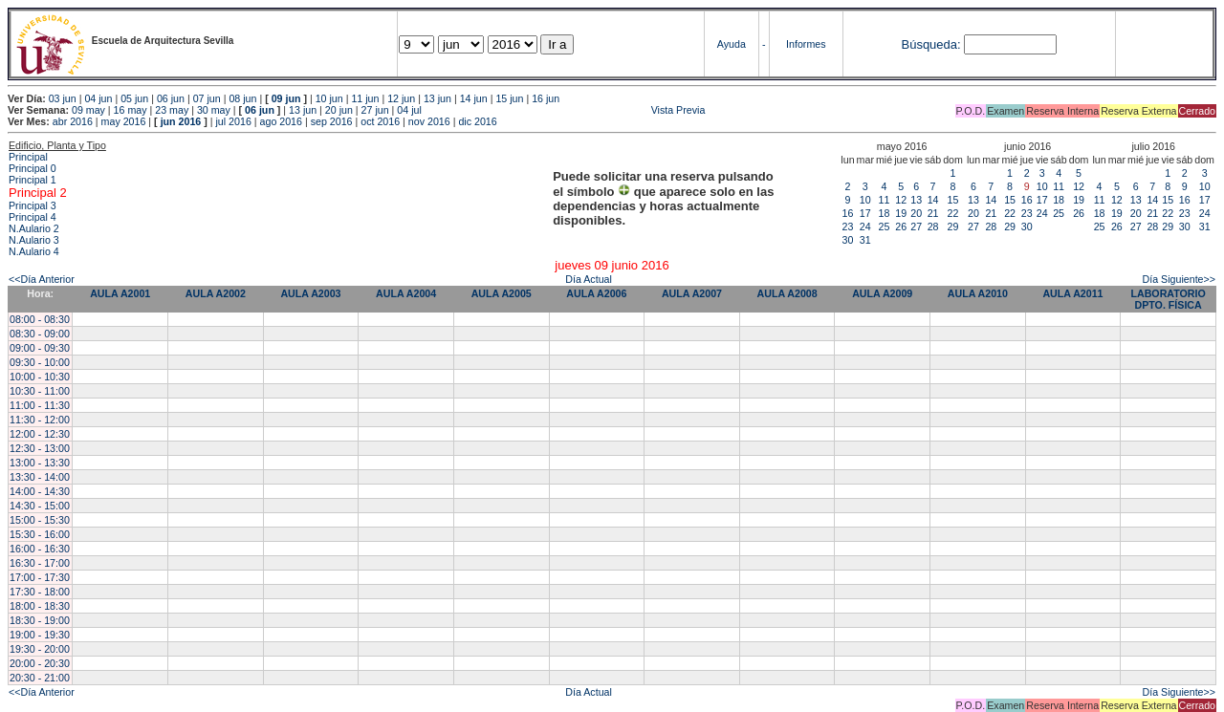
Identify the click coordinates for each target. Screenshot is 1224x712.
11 (884, 199)
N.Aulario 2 (34, 228)
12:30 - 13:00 (40, 448)
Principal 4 (32, 217)
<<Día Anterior (42, 279)
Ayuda (731, 44)
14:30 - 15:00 (40, 505)
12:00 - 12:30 (40, 434)
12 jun (401, 98)
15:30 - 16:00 (40, 534)
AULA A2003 (310, 293)
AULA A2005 (501, 293)
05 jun (134, 98)
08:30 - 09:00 (40, 333)
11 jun (365, 98)
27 (916, 226)
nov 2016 (429, 121)
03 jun (62, 98)
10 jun (329, 98)
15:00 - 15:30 (40, 520)
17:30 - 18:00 (40, 591)
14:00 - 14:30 (40, 491)
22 (953, 213)
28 (933, 226)
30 (848, 240)
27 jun (375, 110)
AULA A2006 (596, 293)
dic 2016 (477, 121)
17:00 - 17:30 (40, 577)
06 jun (171, 98)
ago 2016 (281, 121)
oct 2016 (380, 121)
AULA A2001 (120, 293)
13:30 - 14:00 (40, 477)
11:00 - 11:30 (40, 405)
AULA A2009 (882, 293)
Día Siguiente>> (1179, 279)
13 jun (437, 98)
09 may (88, 110)
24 (865, 226)
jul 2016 (233, 121)
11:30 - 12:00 (40, 419)
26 (901, 226)
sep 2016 (332, 121)
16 (848, 213)
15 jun (509, 98)
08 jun (242, 98)
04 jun (98, 98)
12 (901, 199)
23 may (171, 110)
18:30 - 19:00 (40, 620)
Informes (805, 44)
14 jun (474, 98)
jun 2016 (181, 121)
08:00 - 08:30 (40, 319)
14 (933, 199)
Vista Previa (565, 110)
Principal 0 (32, 168)
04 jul (409, 110)
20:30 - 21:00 (40, 677)
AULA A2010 (978, 293)
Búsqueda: (930, 44)
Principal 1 (32, 179)
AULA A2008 (787, 293)
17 (865, 213)
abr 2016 (73, 121)
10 (865, 199)
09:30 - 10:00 (40, 362)
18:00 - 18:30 (40, 606)
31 (865, 240)
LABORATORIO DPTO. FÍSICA (1167, 299)
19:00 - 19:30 (40, 634)
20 (916, 213)
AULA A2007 (692, 293)
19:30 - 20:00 (40, 649)
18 (884, 213)
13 (916, 199)
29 (953, 226)
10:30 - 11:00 (40, 391)
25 (884, 226)
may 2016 (123, 121)
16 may (130, 110)
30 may (213, 110)
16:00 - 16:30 (40, 548)
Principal (28, 156)
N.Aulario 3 (34, 240)
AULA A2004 (406, 293)
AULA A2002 (216, 293)
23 (848, 226)
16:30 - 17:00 (40, 563)
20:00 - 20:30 (40, 663)
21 (933, 213)
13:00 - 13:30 (40, 462)
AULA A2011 (1072, 293)
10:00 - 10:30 (40, 376)
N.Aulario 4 (34, 251)
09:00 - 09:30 (40, 348)
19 (901, 213)
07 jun (207, 98)
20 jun (339, 110)
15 (953, 199)
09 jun (286, 98)
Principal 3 (32, 205)
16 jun (545, 98)
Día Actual (588, 279)
